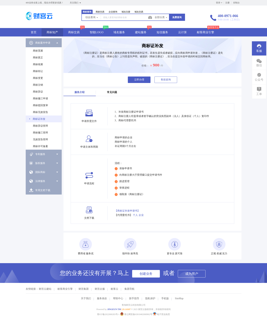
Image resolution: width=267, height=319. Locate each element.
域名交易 (138, 12)
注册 (227, 2)
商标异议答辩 (40, 125)
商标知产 (52, 32)
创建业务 (146, 274)
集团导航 (129, 289)
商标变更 (38, 78)
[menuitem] (44, 94)
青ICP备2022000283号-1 (108, 314)
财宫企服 (100, 289)
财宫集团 (84, 289)
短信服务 (162, 32)
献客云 (114, 289)
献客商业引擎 (205, 32)
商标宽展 (38, 50)
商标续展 (38, 64)
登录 (218, 2)
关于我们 (86, 298)
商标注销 (38, 85)
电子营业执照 (161, 314)
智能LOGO (96, 32)
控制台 (236, 2)
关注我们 (75, 3)
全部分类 (161, 17)
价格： (145, 65)
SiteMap (179, 298)
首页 (33, 32)
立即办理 (139, 79)
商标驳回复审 (40, 105)
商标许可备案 (40, 146)
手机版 (165, 298)
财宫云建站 (45, 289)
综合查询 (92, 17)
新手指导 (134, 298)
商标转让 (38, 71)
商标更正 (38, 57)
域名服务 (119, 32)
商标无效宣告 (40, 112)
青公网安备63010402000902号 (136, 314)
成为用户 (191, 274)
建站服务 (141, 32)
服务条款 (102, 298)
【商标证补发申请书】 (127, 210)
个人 (135, 215)
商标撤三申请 (40, 98)
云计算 (182, 32)
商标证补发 (39, 119)
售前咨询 (166, 79)
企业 (141, 215)
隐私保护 (150, 298)
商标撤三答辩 (40, 132)
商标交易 (100, 12)
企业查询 (113, 12)
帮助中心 (118, 298)
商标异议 (38, 91)
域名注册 (126, 12)
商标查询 (87, 12)
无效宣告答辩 (40, 139)
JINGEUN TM (114, 309)
